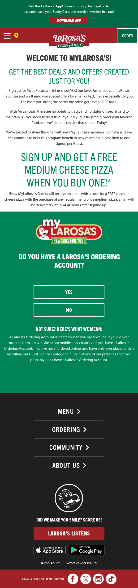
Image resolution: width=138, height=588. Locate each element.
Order (127, 35)
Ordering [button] (66, 429)
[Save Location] (16, 34)
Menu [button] (66, 411)
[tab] (69, 411)
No (69, 310)
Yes (69, 292)
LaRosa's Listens (69, 533)
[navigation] (7, 36)
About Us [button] (66, 465)
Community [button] (65, 447)
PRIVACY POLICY (50, 563)
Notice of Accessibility (81, 563)
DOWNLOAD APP (69, 20)
